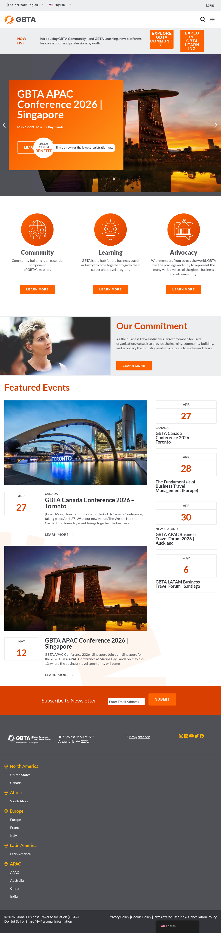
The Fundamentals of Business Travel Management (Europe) (177, 487)
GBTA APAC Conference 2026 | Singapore (86, 644)
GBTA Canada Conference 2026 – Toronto (89, 504)
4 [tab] (114, 179)
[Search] (202, 19)
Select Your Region (22, 5)
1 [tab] (94, 179)
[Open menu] (212, 19)
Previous (5, 125)
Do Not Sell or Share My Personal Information (38, 919)
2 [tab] (101, 179)
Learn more (110, 289)
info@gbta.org (139, 734)
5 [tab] (120, 179)
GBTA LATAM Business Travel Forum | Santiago (178, 585)
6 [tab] (127, 179)
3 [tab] (107, 179)
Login (210, 5)
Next (215, 125)
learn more (37, 289)
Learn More (59, 536)
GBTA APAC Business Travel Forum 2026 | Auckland (176, 540)
